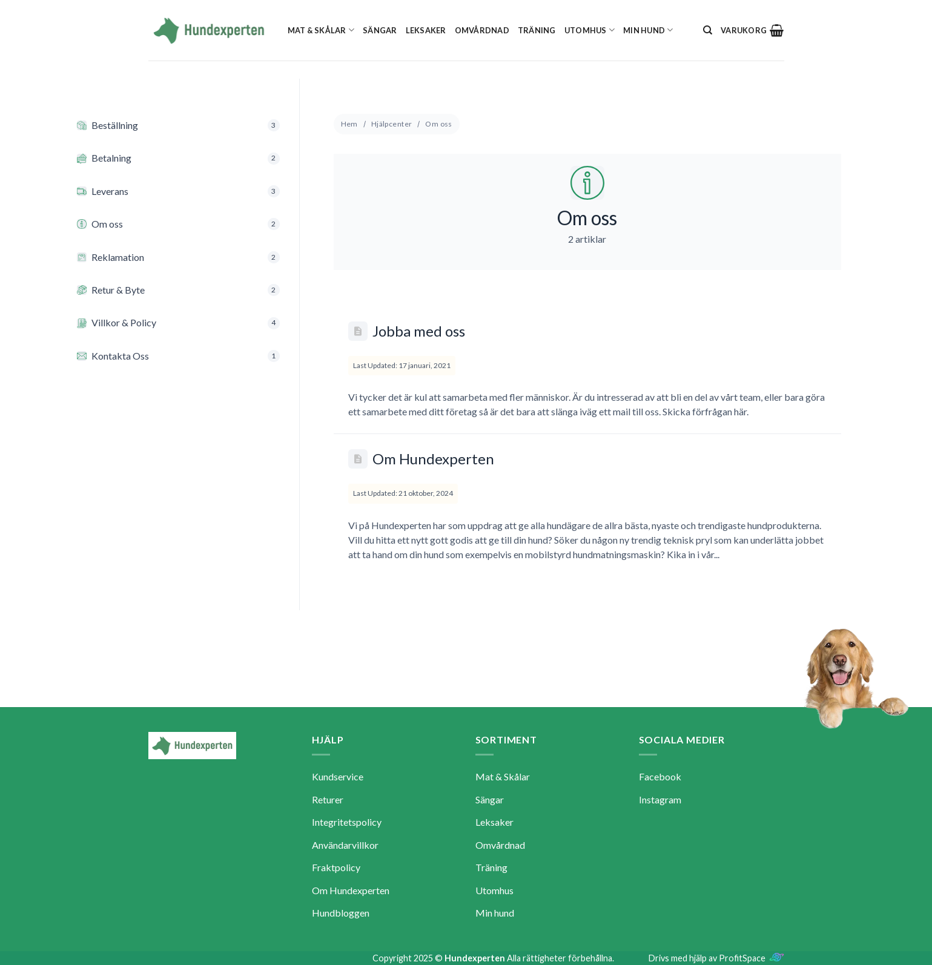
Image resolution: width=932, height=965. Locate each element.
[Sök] (707, 30)
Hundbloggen (340, 912)
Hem (349, 123)
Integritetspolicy (347, 822)
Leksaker (426, 30)
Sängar (380, 30)
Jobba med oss (418, 331)
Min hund (648, 30)
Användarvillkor (345, 845)
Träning (537, 30)
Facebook (660, 776)
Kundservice (337, 776)
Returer (327, 799)
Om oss (438, 123)
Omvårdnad (482, 30)
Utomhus (589, 30)
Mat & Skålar (321, 30)
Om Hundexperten (433, 458)
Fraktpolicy (336, 867)
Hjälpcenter (391, 123)
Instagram (660, 799)
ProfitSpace (742, 958)
